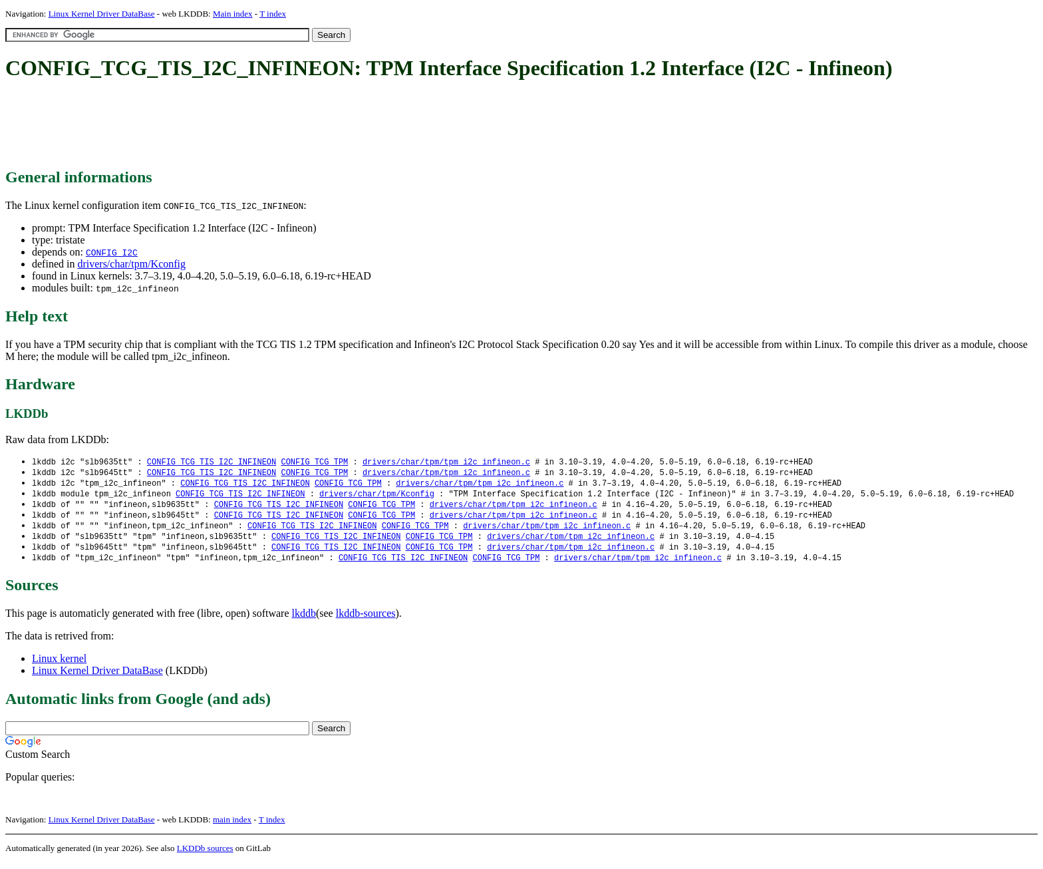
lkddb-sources (366, 619)
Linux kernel (59, 665)
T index (272, 14)
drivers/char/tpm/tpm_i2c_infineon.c (446, 462)
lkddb (304, 619)
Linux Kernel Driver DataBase (102, 14)
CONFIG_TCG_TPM (314, 462)
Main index (233, 14)
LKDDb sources (205, 855)
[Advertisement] (247, 125)
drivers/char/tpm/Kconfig (131, 263)
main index (232, 826)
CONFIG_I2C (112, 252)
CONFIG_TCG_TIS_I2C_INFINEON (211, 462)
